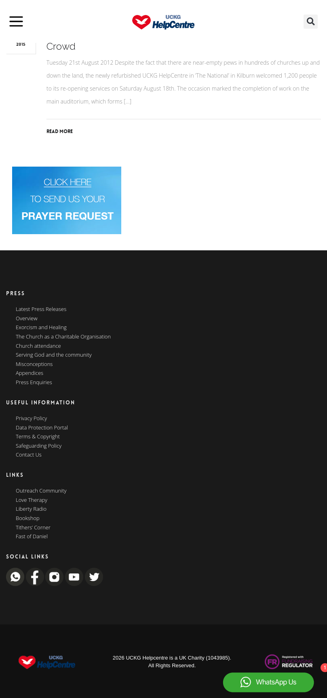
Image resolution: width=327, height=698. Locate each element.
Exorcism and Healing (41, 327)
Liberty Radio (31, 509)
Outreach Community (41, 491)
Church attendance (38, 346)
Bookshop (28, 518)
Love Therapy (31, 500)
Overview (27, 318)
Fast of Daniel (32, 536)
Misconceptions (34, 364)
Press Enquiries (34, 382)
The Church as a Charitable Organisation (63, 337)
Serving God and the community (54, 355)
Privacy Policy (31, 418)
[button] (311, 22)
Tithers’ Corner (33, 528)
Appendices (29, 373)
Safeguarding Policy (38, 446)
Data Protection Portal (42, 428)
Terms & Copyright (38, 437)
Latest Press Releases (41, 309)
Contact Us (29, 455)
